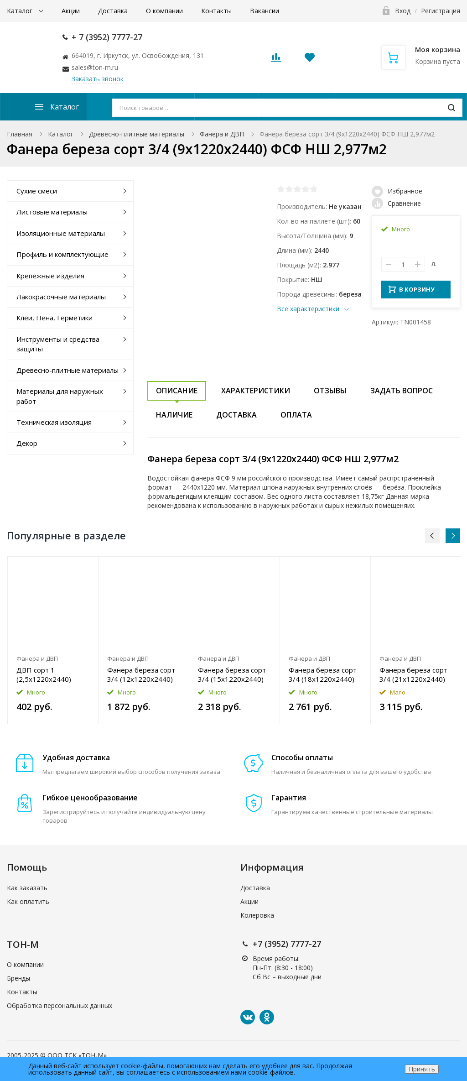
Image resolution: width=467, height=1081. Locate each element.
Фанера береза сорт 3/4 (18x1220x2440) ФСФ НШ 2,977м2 (323, 674)
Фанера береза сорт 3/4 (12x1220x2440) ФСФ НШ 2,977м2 (141, 674)
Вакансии (264, 10)
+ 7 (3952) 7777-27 (107, 36)
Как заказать (27, 887)
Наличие (174, 415)
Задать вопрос (401, 391)
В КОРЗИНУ (412, 292)
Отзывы (330, 391)
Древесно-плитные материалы (136, 134)
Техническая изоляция (54, 422)
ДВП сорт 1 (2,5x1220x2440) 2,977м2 (43, 674)
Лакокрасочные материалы (61, 296)
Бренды (18, 978)
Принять (422, 1069)
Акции (71, 10)
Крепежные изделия (50, 275)
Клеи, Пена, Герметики (54, 317)
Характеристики (255, 391)
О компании (164, 10)
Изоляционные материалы (60, 233)
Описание (176, 391)
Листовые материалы (52, 211)
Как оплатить (28, 901)
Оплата (296, 415)
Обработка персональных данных (59, 1005)
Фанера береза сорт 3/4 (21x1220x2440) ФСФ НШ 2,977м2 (413, 674)
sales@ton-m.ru (95, 67)
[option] (53, 640)
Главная (19, 134)
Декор (26, 443)
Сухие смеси (36, 190)
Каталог (20, 10)
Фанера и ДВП (222, 134)
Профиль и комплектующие (62, 254)
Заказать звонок (98, 78)
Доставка (113, 10)
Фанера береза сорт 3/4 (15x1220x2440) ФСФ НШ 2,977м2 (232, 674)
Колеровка (257, 915)
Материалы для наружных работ (59, 395)
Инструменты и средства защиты (57, 343)
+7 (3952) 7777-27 (287, 943)
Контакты (216, 10)
